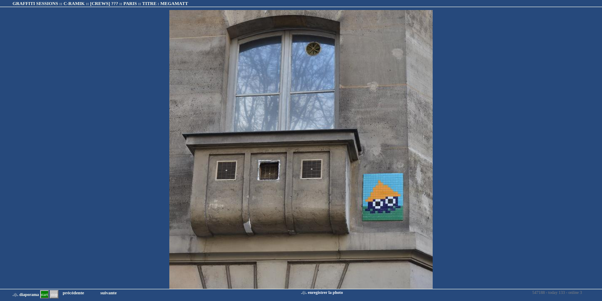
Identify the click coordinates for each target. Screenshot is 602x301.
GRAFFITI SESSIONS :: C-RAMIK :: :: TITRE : (100, 3)
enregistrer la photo (325, 292)
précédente (73, 292)
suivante (108, 292)
